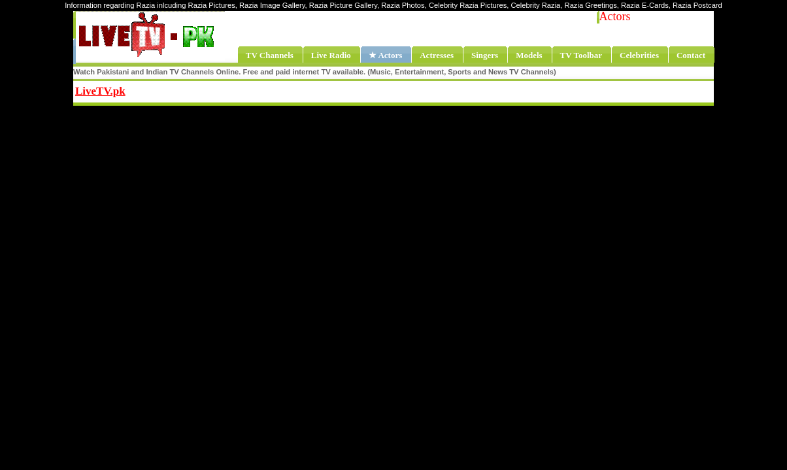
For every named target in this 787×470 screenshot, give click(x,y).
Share (207, 89)
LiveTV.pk (100, 91)
